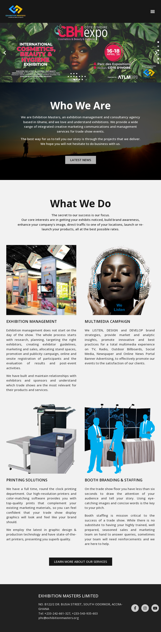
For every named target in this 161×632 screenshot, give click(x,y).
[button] (152, 11)
